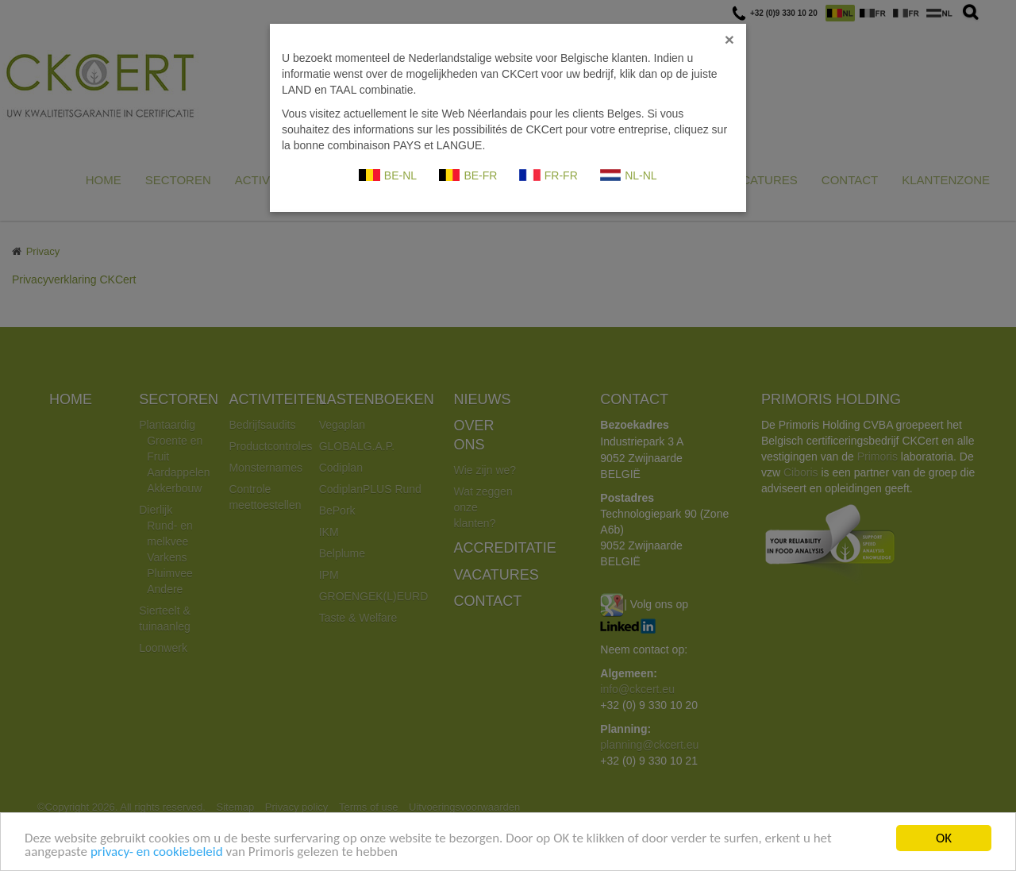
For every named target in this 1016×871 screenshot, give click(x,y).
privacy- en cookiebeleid (156, 852)
